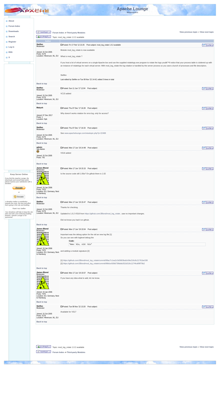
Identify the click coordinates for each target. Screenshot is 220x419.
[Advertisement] (19, 117)
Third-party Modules (76, 33)
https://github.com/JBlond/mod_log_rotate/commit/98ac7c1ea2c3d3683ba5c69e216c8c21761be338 (105, 260)
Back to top (42, 84)
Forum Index (58, 33)
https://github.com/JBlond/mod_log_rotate (102, 214)
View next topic (207, 32)
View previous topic (189, 32)
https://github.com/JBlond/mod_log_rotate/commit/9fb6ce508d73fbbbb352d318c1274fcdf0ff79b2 (104, 263)
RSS (11, 52)
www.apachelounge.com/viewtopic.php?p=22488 (85, 133)
